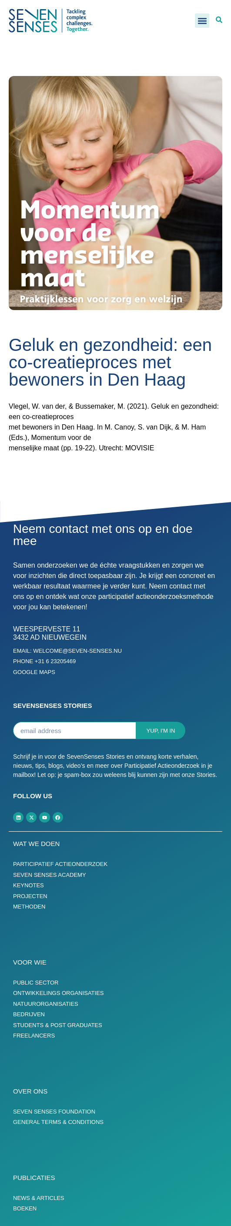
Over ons (30, 1091)
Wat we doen (36, 843)
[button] (202, 20)
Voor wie (30, 962)
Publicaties (34, 1177)
